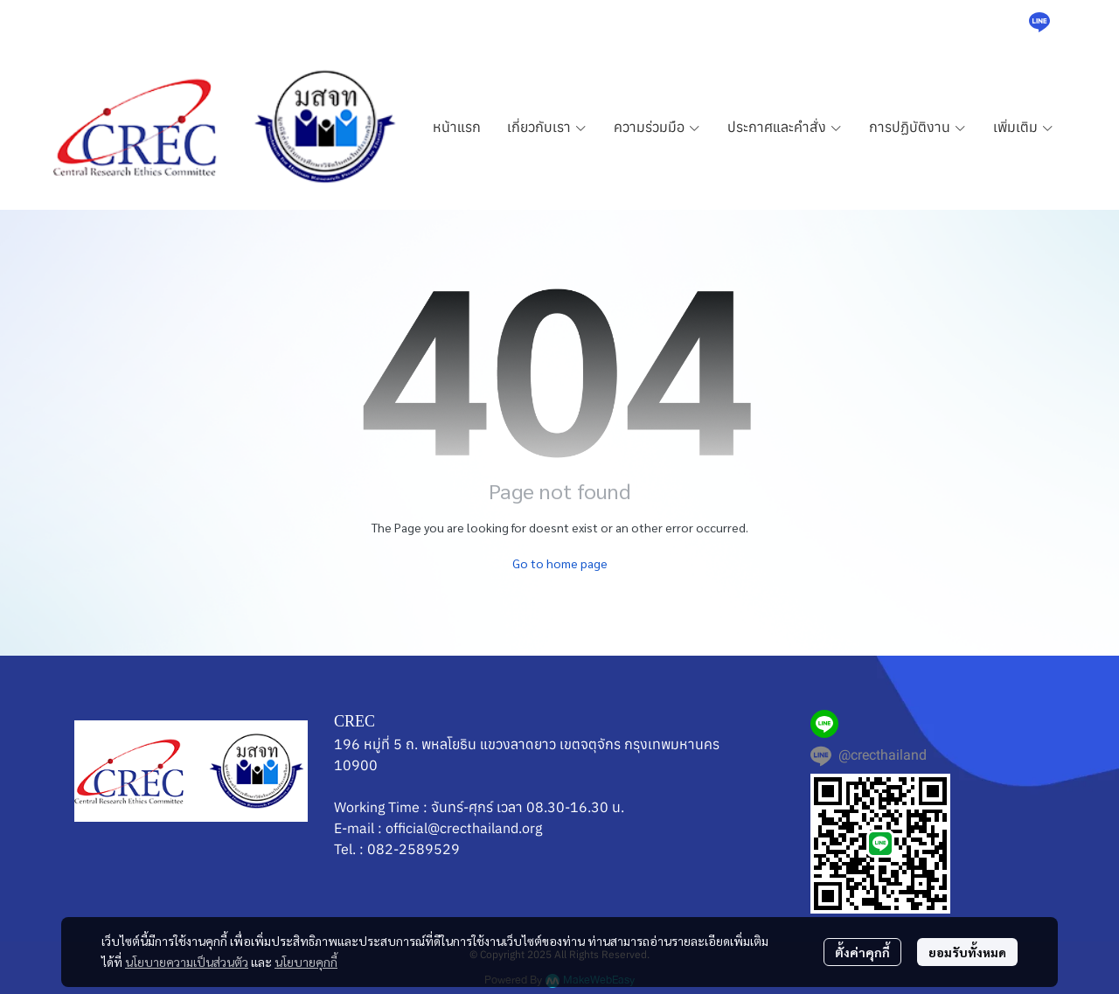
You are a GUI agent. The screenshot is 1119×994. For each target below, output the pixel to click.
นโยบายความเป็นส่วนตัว (186, 962)
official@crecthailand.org (464, 828)
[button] (997, 22)
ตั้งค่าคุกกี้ (862, 952)
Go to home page (560, 563)
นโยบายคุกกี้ (306, 962)
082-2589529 (413, 849)
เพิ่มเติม (1023, 127)
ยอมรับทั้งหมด (967, 952)
